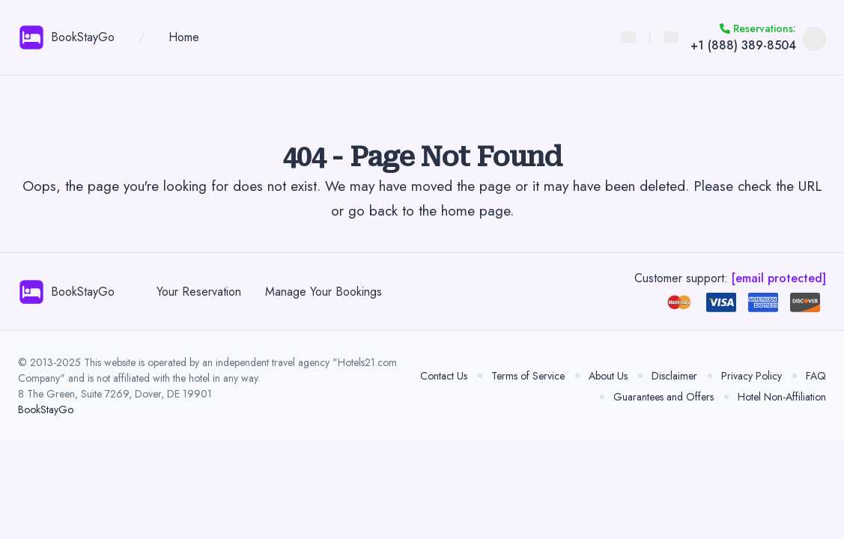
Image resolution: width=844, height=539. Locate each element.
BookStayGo (45, 409)
